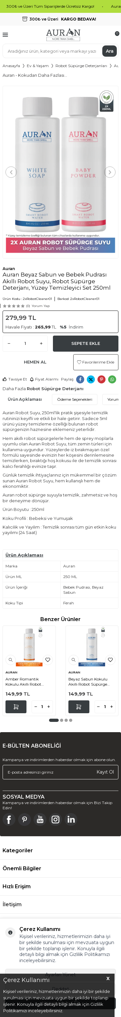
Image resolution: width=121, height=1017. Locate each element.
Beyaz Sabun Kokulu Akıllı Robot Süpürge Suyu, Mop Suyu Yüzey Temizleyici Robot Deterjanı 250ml (89, 682)
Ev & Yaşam (38, 65)
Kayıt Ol (105, 772)
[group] (60, 172)
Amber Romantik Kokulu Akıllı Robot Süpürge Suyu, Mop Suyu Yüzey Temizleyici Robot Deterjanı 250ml (27, 682)
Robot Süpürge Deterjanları (81, 65)
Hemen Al (35, 361)
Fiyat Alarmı (44, 379)
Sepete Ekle (85, 343)
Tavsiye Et (15, 379)
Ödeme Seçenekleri (74, 399)
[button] (11, 172)
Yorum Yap (41, 306)
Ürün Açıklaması (25, 399)
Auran (9, 268)
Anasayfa (11, 65)
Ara (110, 51)
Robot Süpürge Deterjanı (55, 388)
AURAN (11, 672)
